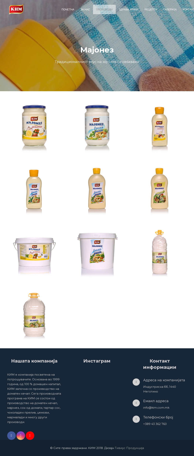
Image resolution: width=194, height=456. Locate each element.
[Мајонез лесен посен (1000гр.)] (97, 188)
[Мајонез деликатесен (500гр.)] (160, 125)
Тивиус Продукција (129, 448)
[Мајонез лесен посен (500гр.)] (34, 188)
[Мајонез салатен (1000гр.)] (160, 188)
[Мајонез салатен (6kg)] (34, 314)
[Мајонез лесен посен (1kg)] (97, 251)
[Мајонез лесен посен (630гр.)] (97, 125)
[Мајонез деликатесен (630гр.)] (34, 125)
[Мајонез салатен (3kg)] (160, 251)
